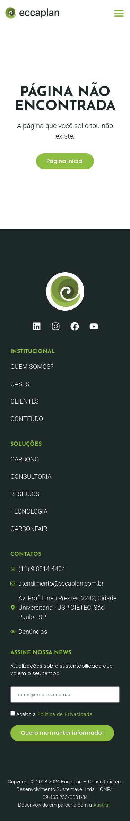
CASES (19, 384)
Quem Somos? (31, 366)
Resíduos (25, 494)
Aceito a (55, 714)
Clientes (24, 401)
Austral (101, 805)
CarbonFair (28, 528)
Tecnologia (28, 511)
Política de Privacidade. (65, 714)
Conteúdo (26, 418)
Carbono (24, 459)
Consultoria (30, 476)
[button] (119, 13)
